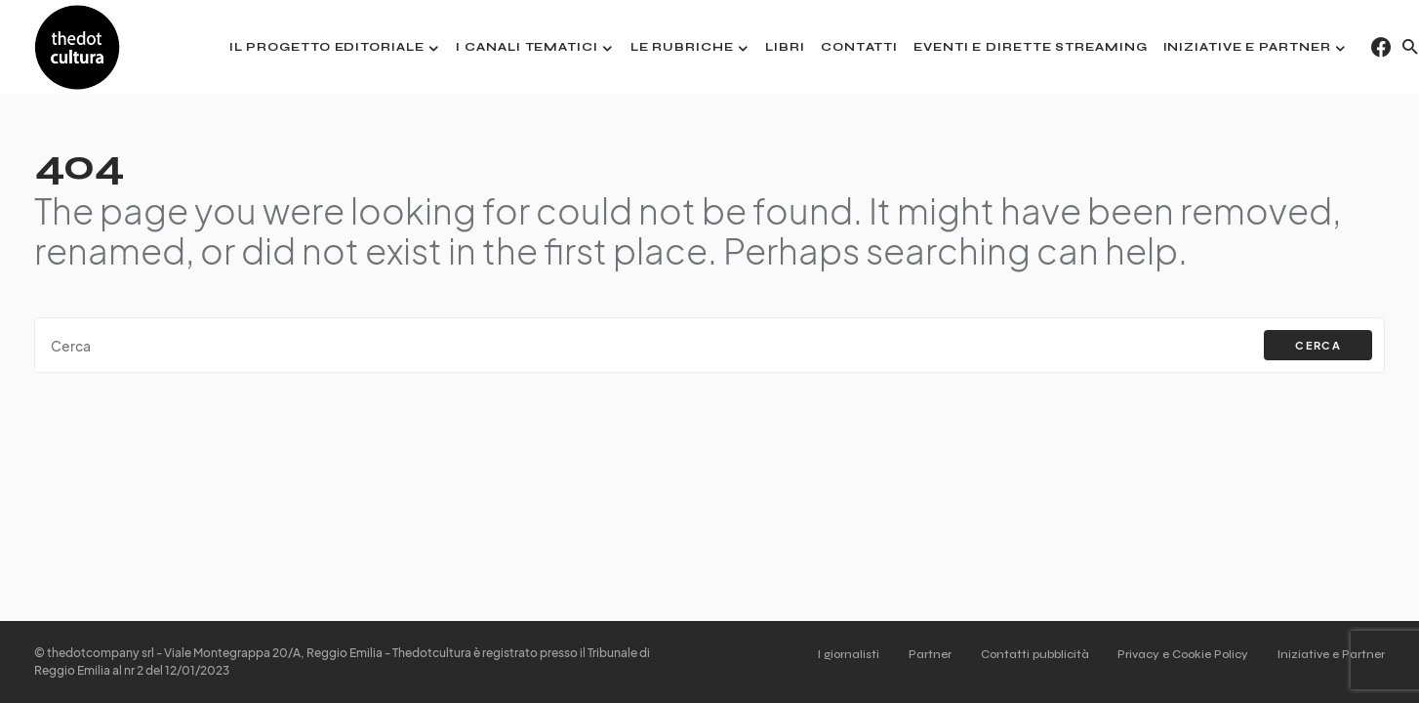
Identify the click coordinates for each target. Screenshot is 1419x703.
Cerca (1318, 345)
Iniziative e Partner (1331, 654)
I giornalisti (840, 654)
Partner (923, 654)
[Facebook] (1381, 47)
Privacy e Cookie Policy (1180, 654)
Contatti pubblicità (1030, 654)
